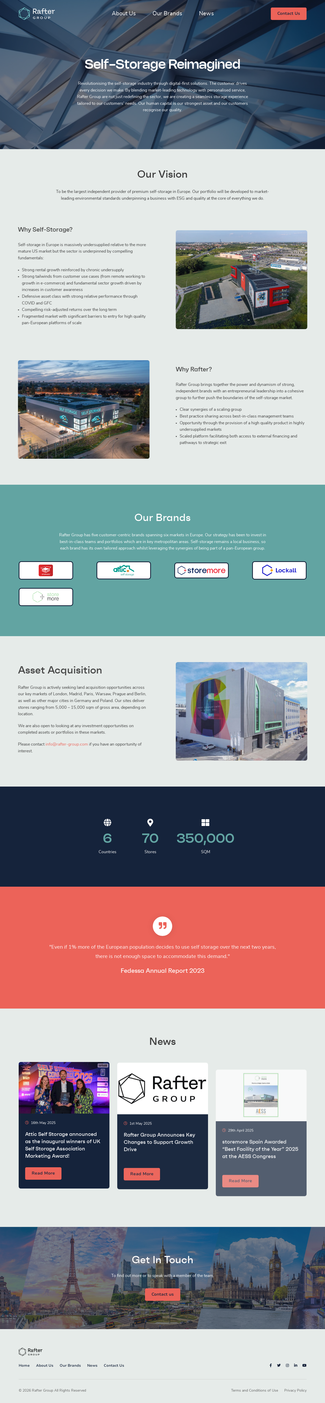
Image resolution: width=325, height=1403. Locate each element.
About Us (124, 13)
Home (24, 1365)
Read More (43, 1179)
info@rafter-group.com (43, 744)
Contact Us (288, 13)
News (206, 13)
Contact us (162, 1294)
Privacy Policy (295, 1390)
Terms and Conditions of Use (254, 1390)
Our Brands (167, 13)
